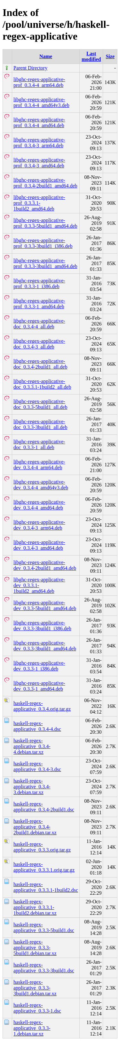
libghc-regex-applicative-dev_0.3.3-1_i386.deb (39, 665)
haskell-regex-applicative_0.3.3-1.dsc (37, 1008)
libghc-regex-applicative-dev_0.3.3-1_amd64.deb (39, 686)
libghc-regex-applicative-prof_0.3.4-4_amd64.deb (39, 122)
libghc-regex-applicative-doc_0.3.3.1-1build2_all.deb (42, 384)
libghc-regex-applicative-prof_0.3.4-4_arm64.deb (39, 82)
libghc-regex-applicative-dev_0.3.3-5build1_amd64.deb (44, 605)
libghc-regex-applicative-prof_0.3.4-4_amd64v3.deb (41, 102)
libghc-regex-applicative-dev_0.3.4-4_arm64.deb (39, 464)
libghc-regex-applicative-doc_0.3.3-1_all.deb (39, 444)
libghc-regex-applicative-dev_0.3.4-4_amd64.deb (39, 504)
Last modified (91, 56)
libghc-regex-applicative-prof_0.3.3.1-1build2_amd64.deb (39, 203)
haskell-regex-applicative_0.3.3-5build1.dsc (43, 927)
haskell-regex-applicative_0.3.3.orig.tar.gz (42, 847)
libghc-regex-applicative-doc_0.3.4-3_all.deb (39, 343)
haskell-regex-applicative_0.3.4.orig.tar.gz (42, 706)
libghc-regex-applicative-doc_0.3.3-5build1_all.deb (40, 404)
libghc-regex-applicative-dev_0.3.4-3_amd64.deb (39, 545)
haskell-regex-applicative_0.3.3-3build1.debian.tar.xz (35, 987)
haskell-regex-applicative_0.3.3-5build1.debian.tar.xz (35, 947)
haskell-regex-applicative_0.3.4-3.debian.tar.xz (32, 786)
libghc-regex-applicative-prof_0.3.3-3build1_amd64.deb (45, 263)
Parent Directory (30, 68)
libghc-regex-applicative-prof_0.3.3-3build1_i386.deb (42, 243)
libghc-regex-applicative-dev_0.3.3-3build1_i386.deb (42, 625)
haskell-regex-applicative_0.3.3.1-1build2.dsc (45, 887)
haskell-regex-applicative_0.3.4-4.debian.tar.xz (32, 746)
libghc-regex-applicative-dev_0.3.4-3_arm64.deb (39, 525)
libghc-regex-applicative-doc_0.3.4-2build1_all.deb (40, 364)
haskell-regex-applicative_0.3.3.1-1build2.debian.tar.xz (35, 907)
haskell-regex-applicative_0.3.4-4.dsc (37, 726)
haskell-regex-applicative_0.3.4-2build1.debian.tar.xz (35, 826)
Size (110, 56)
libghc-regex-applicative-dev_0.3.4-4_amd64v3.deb (40, 484)
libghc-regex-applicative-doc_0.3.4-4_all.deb (39, 323)
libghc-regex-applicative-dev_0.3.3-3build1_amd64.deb (44, 645)
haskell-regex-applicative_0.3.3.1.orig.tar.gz (44, 867)
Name (45, 56)
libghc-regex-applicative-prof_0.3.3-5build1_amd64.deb (45, 223)
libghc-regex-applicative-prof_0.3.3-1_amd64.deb (39, 303)
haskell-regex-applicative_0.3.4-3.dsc (37, 766)
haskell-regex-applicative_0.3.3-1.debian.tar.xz (32, 1028)
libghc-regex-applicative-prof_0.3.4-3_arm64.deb (39, 142)
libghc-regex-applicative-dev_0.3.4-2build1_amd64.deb (44, 565)
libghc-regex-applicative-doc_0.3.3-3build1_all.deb (40, 424)
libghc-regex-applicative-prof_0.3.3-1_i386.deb (39, 283)
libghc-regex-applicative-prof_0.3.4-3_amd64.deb (39, 162)
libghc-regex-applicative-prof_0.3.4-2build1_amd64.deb (45, 182)
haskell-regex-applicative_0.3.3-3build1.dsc (43, 967)
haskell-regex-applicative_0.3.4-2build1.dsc (43, 806)
